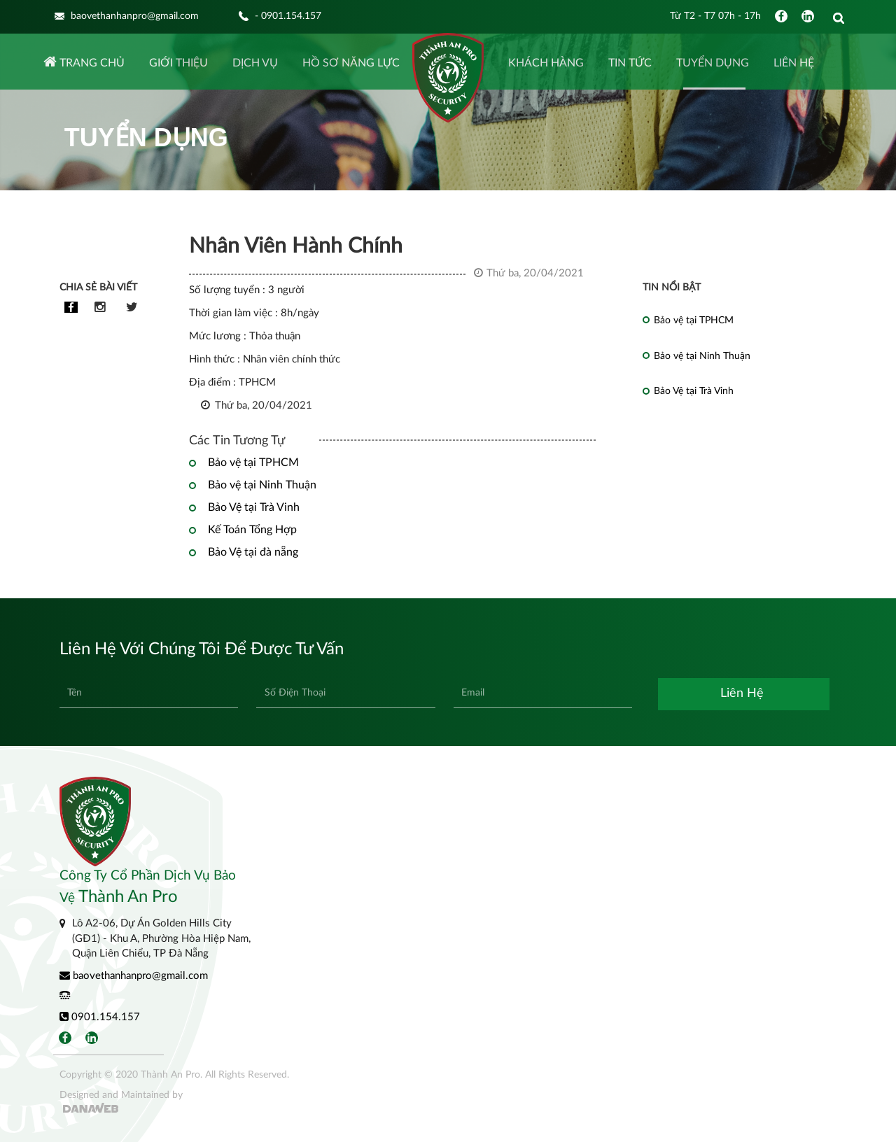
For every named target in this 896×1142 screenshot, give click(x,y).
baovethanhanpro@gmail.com (133, 975)
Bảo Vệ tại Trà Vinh (254, 507)
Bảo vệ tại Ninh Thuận (262, 485)
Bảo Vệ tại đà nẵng (253, 552)
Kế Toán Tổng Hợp (252, 529)
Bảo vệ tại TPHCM (253, 462)
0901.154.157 (99, 1016)
